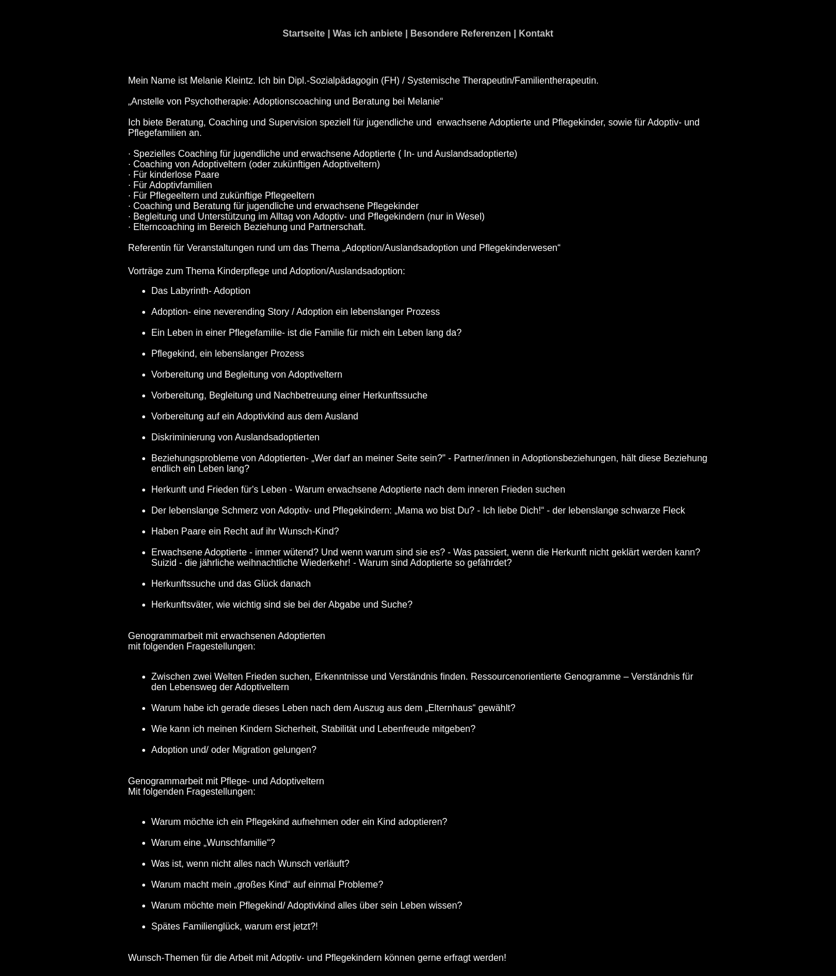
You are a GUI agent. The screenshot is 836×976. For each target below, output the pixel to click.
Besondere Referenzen (460, 33)
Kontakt (536, 33)
